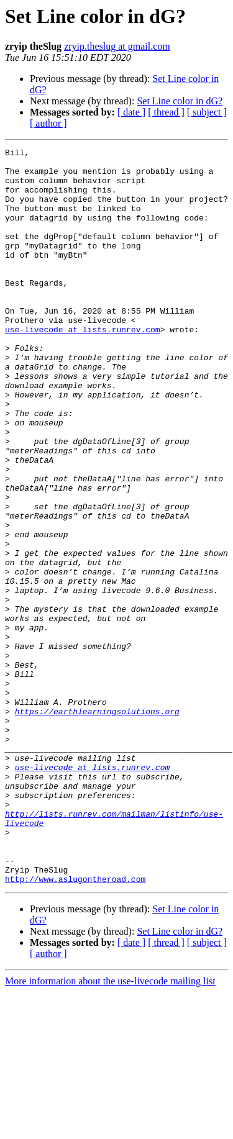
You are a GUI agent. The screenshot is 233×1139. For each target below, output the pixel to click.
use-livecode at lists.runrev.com (82, 366)
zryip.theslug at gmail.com (117, 46)
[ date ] (131, 112)
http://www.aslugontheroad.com (75, 1026)
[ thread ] (166, 112)
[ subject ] (207, 112)
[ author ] (48, 123)
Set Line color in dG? (179, 101)
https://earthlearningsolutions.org (97, 824)
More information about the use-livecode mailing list (110, 1128)
